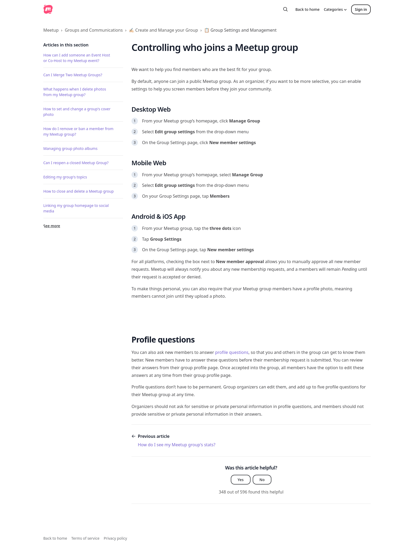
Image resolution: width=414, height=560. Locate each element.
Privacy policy (115, 538)
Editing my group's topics (65, 176)
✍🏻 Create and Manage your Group (163, 30)
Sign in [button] (361, 9)
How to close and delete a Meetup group (78, 191)
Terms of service (85, 538)
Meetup (51, 30)
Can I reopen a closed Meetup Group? (76, 162)
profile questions (231, 352)
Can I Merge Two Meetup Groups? (72, 74)
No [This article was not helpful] (262, 479)
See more (51, 225)
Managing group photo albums (70, 148)
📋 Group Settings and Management (240, 30)
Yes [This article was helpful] (241, 479)
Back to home (307, 9)
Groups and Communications (94, 30)
